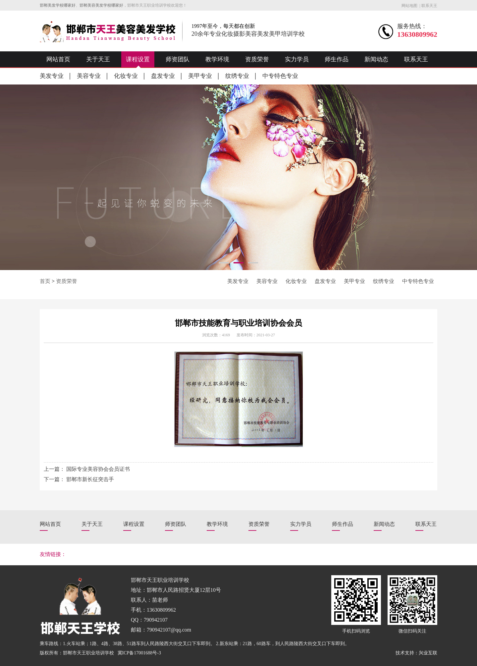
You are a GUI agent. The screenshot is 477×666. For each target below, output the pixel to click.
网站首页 (58, 59)
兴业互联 (428, 652)
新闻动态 (376, 59)
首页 (45, 281)
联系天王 (429, 5)
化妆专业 (126, 76)
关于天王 (98, 59)
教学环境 (217, 59)
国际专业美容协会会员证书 (98, 469)
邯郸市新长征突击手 (90, 479)
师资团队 (177, 59)
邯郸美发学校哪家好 (58, 5)
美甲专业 (200, 76)
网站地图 (409, 5)
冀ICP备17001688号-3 (139, 652)
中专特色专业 (280, 76)
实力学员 (297, 59)
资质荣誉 (257, 59)
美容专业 (89, 76)
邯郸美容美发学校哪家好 (101, 5)
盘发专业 (163, 76)
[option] (238, 177)
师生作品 (336, 59)
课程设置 (138, 59)
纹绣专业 (237, 76)
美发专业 (52, 76)
